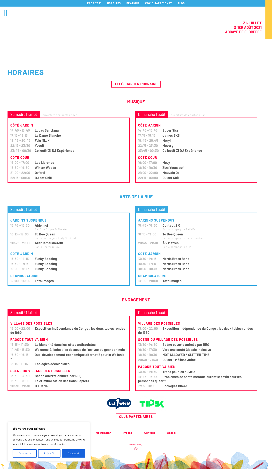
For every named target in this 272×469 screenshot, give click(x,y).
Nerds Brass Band (175, 259)
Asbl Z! (171, 432)
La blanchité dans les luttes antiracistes (65, 344)
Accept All (73, 453)
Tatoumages (44, 281)
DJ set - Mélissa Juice (179, 360)
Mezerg (167, 145)
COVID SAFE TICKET (158, 3)
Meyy (166, 162)
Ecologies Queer (174, 386)
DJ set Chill (43, 178)
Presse (127, 432)
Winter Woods (45, 168)
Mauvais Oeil (171, 173)
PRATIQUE (133, 3)
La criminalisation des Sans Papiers (62, 381)
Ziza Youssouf (173, 168)
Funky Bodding (46, 259)
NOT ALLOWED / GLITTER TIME (185, 355)
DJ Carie (41, 386)
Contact (149, 432)
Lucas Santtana (47, 130)
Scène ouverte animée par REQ (58, 376)
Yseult (39, 145)
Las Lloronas (44, 162)
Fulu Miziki (42, 140)
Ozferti (40, 173)
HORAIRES (114, 3)
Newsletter (103, 432)
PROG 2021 (94, 3)
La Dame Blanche (48, 135)
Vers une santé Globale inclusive (186, 350)
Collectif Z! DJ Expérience (54, 150)
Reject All (49, 453)
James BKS (171, 135)
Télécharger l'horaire (136, 84)
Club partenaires (136, 416)
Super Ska (170, 130)
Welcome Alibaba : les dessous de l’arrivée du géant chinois (80, 350)
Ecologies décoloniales (52, 364)
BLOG (181, 3)
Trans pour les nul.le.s (178, 372)
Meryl (166, 140)
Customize (24, 453)
